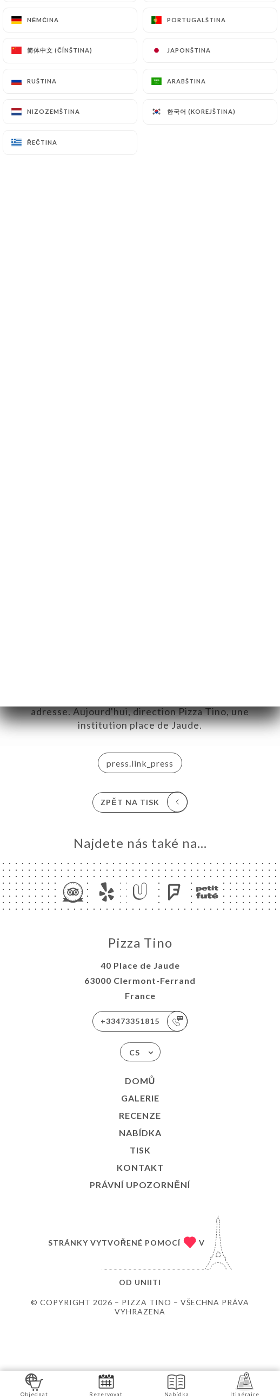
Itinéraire (244, 1384)
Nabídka (140, 1132)
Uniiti (148, 1282)
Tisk (140, 1150)
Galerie (140, 1098)
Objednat (34, 1384)
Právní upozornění (140, 1184)
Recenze (140, 1115)
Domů (140, 1080)
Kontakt (140, 1167)
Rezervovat (106, 1384)
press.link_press (140, 763)
